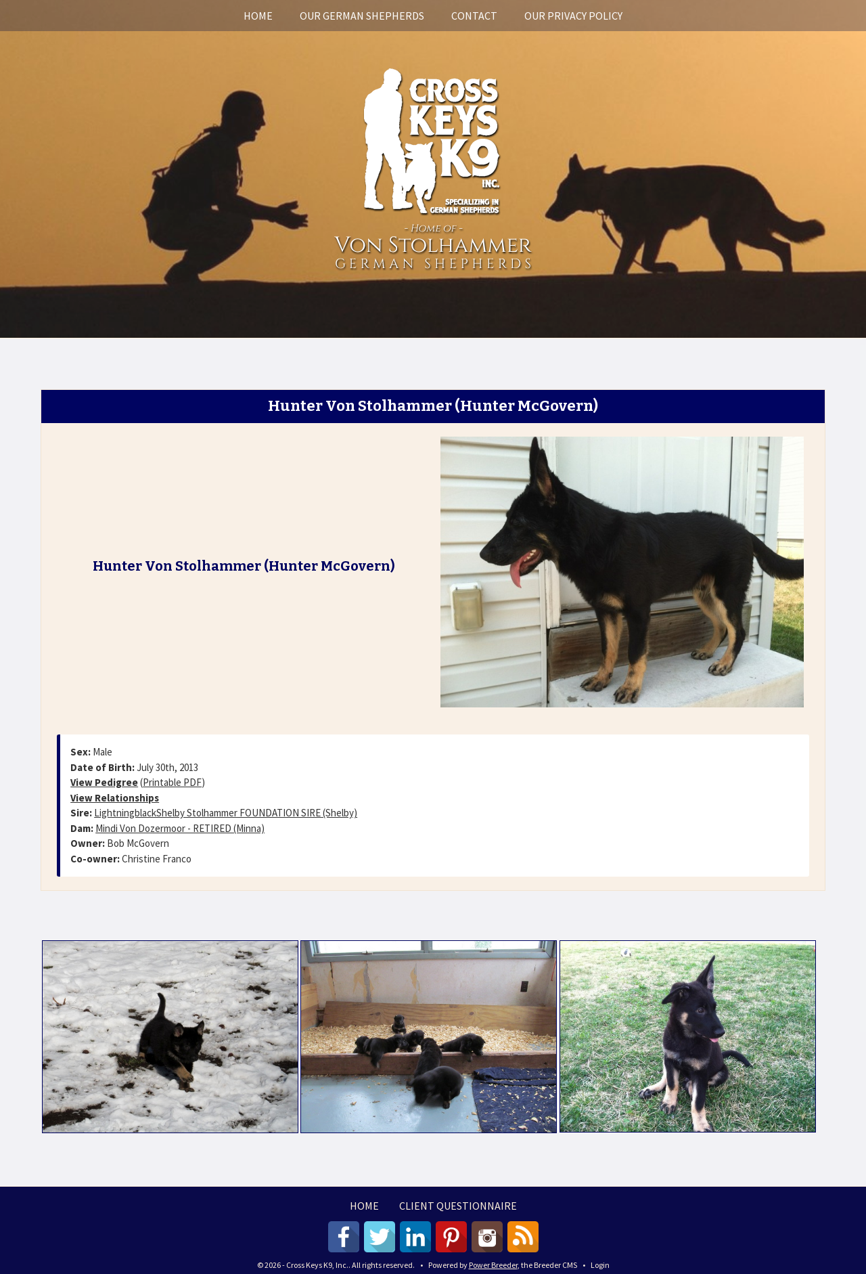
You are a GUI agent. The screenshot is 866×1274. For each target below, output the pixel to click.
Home (258, 15)
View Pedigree (104, 782)
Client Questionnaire (458, 1205)
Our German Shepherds (362, 15)
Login (600, 1265)
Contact (474, 15)
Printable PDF (172, 782)
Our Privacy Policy (573, 15)
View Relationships (114, 797)
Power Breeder (493, 1265)
